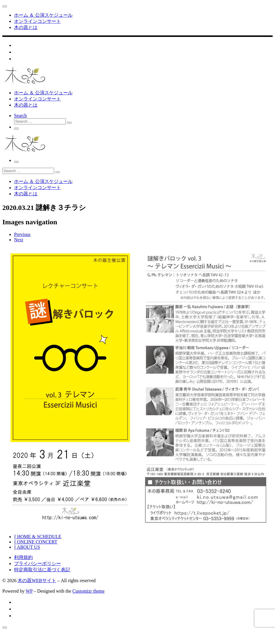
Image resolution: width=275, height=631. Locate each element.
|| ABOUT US (27, 547)
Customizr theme (89, 591)
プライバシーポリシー (37, 563)
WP (29, 591)
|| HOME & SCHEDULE (37, 536)
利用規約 (23, 557)
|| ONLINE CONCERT (35, 541)
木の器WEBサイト (37, 580)
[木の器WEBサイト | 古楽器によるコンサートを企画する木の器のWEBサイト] (24, 82)
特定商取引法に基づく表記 (42, 569)
